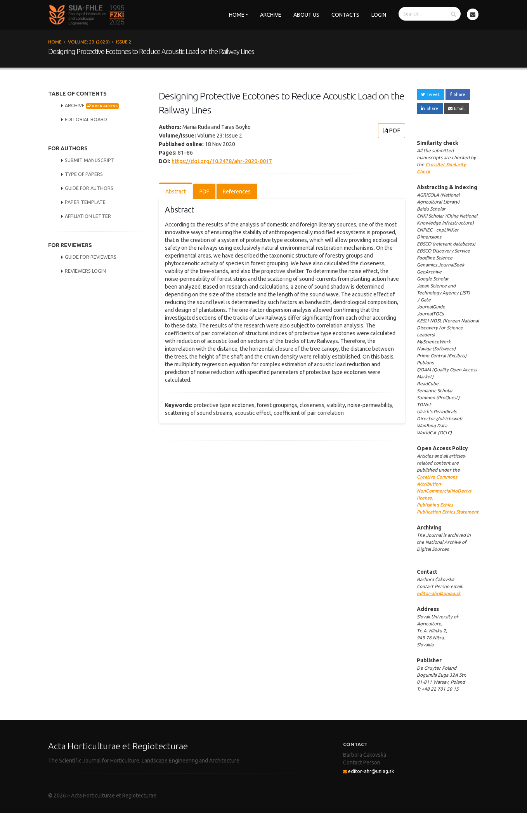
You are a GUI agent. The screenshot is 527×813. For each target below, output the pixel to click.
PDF (391, 130)
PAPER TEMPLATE (85, 202)
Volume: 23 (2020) (89, 41)
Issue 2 (124, 41)
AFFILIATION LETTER (88, 216)
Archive (270, 15)
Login (378, 15)
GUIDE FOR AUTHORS (89, 188)
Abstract (175, 191)
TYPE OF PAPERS (84, 174)
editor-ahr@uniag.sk (439, 593)
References (237, 191)
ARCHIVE (92, 106)
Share (457, 94)
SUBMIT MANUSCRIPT (89, 160)
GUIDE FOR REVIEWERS (90, 256)
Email (456, 108)
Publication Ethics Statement (447, 511)
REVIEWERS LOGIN (85, 270)
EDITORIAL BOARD (86, 119)
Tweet (430, 94)
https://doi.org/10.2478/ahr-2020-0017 (222, 161)
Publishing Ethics (435, 504)
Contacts (345, 15)
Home (236, 15)
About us (306, 15)
